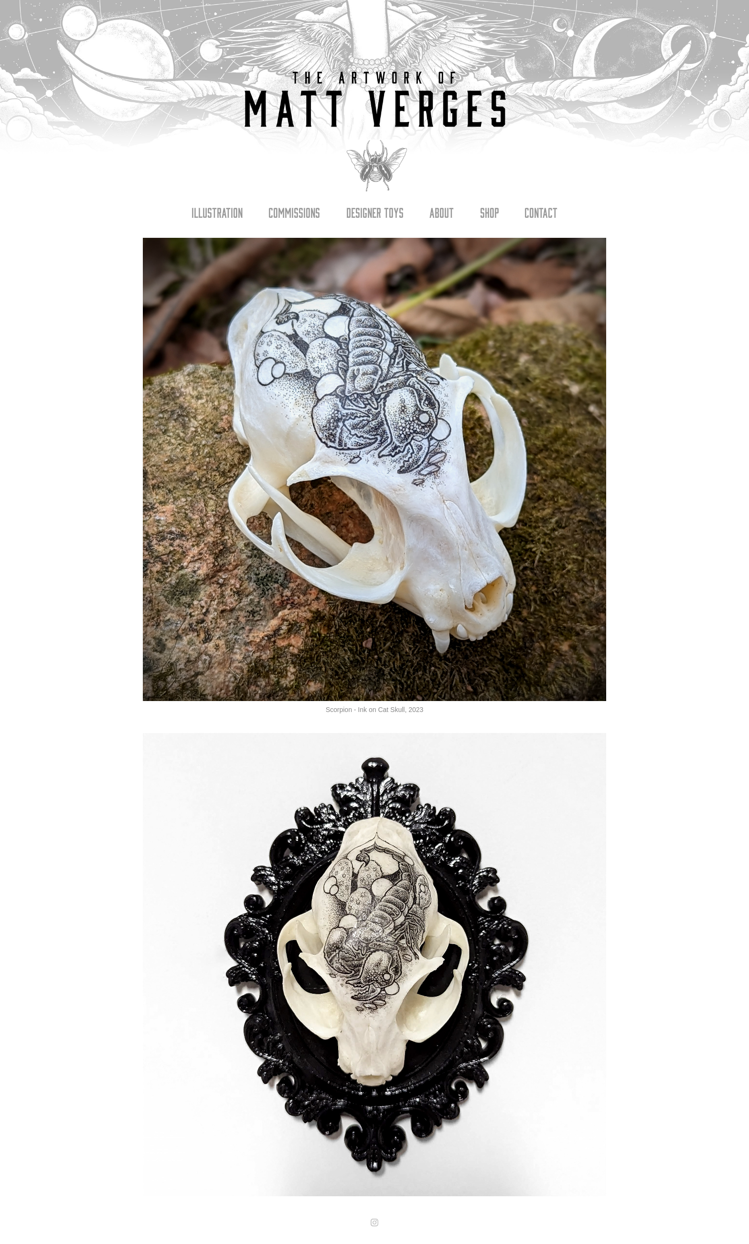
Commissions (294, 212)
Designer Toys (375, 212)
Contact (540, 212)
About (441, 212)
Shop (489, 212)
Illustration (217, 212)
